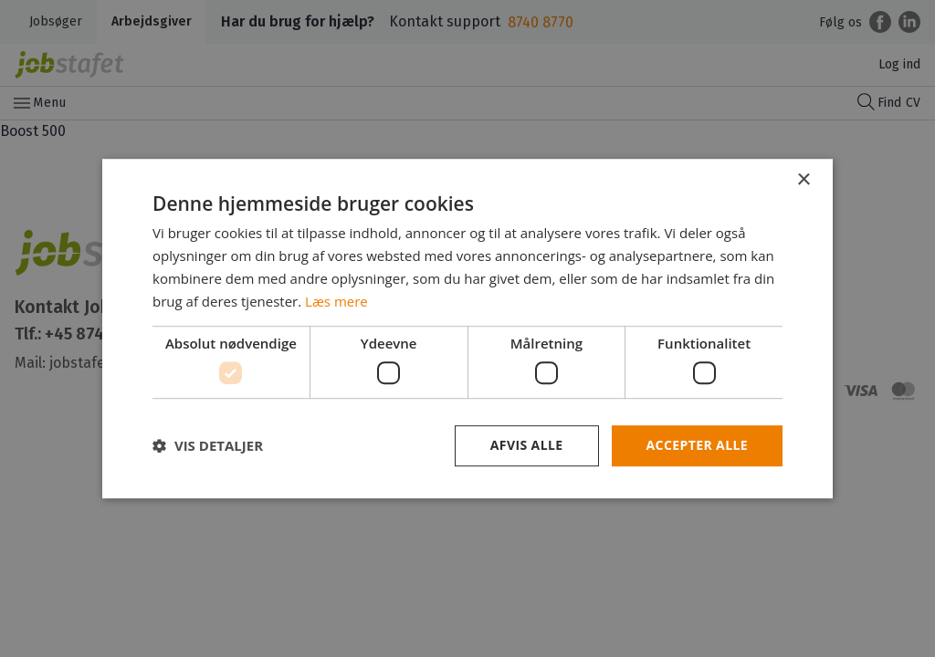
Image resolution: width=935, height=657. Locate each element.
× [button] (803, 180)
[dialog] (467, 328)
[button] (207, 445)
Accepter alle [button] (697, 445)
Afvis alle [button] (526, 445)
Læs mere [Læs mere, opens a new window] (336, 301)
